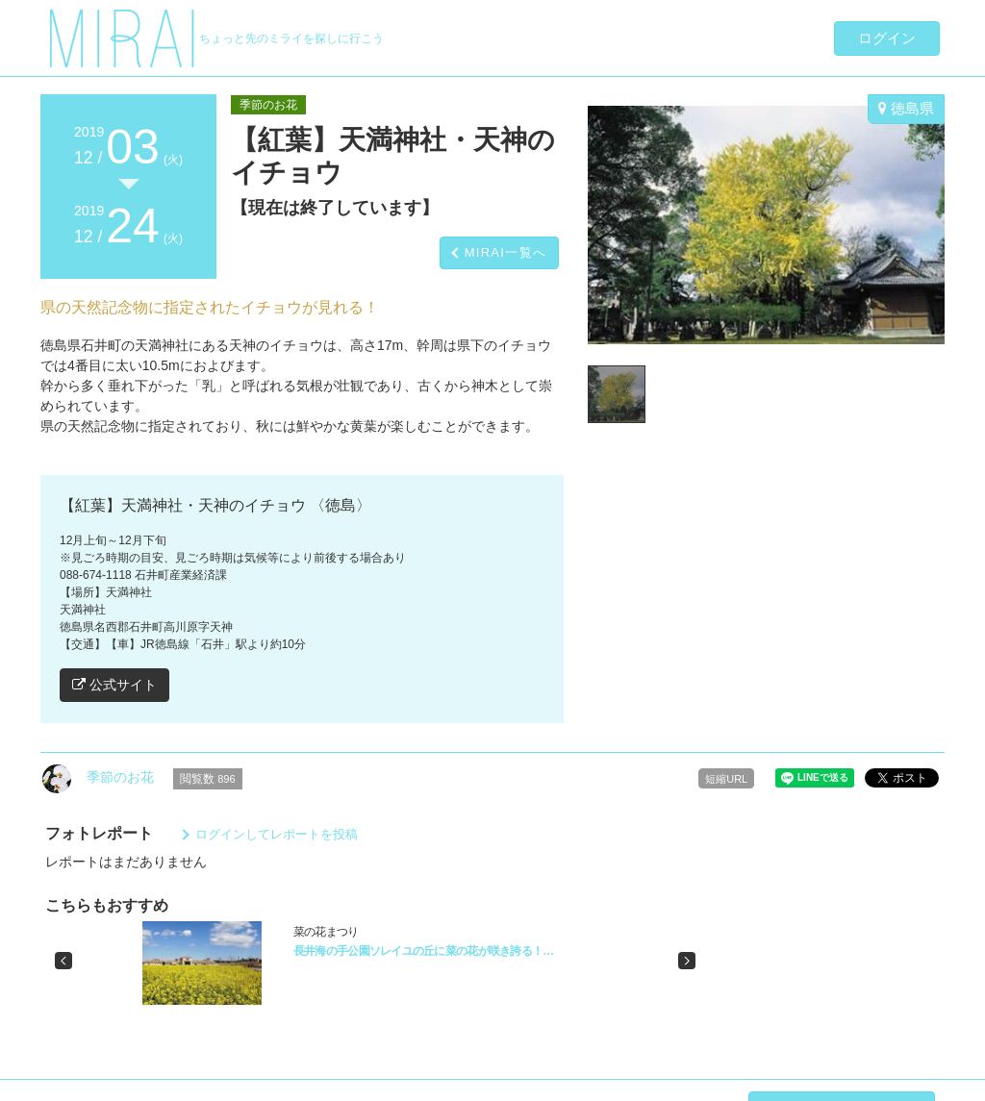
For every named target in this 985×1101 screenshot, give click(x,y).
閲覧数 (208, 779)
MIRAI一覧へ (506, 252)
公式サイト (114, 684)
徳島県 (906, 108)
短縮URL (726, 779)
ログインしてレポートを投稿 (276, 834)
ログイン (887, 38)
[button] (63, 960)
